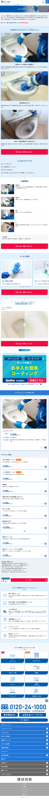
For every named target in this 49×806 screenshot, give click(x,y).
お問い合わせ (24, 794)
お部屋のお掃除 (5, 747)
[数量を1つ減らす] (41, 447)
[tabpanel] (24, 324)
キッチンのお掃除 (5, 744)
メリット (4, 22)
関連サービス (4, 770)
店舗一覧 (3, 759)
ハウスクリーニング (6, 725)
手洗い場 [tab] (9, 307)
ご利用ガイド (4, 763)
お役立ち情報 (4, 766)
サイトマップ (24, 791)
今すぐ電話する (24, 720)
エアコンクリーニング (6, 729)
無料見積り (26, 22)
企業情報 (24, 786)
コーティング (4, 751)
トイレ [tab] (3, 307)
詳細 (24, 531)
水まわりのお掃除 (5, 736)
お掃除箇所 (11, 22)
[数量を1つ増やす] (46, 447)
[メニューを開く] (47, 2)
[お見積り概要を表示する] (43, 2)
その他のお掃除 (5, 755)
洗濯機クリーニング (6, 740)
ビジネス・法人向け (6, 774)
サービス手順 (19, 22)
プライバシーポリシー (24, 789)
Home (24, 784)
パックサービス (5, 732)
